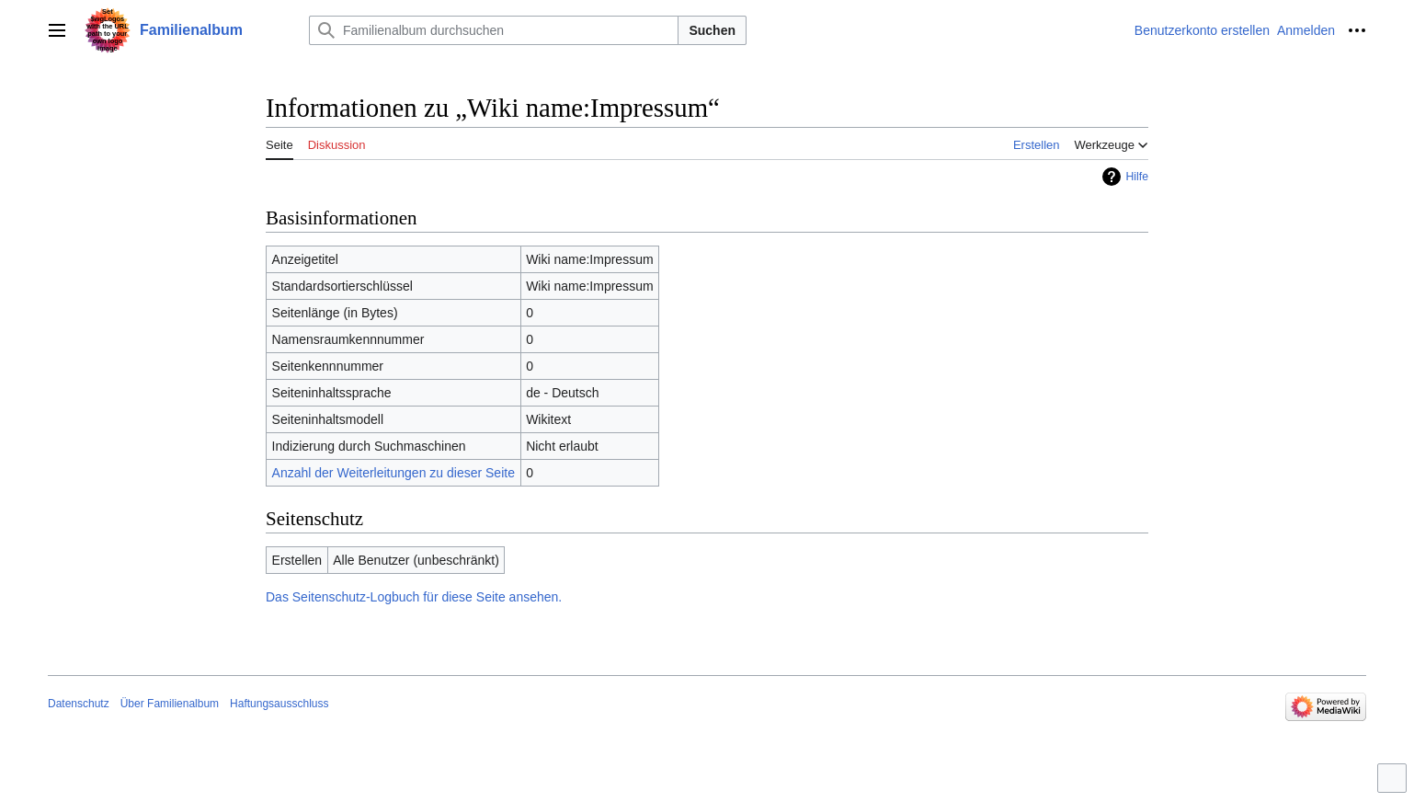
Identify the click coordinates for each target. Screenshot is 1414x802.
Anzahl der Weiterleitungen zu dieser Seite (393, 472)
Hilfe (1136, 176)
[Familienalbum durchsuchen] (493, 30)
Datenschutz (78, 703)
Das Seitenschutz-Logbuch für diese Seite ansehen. (414, 597)
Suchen (712, 30)
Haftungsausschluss (279, 703)
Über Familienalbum (169, 703)
